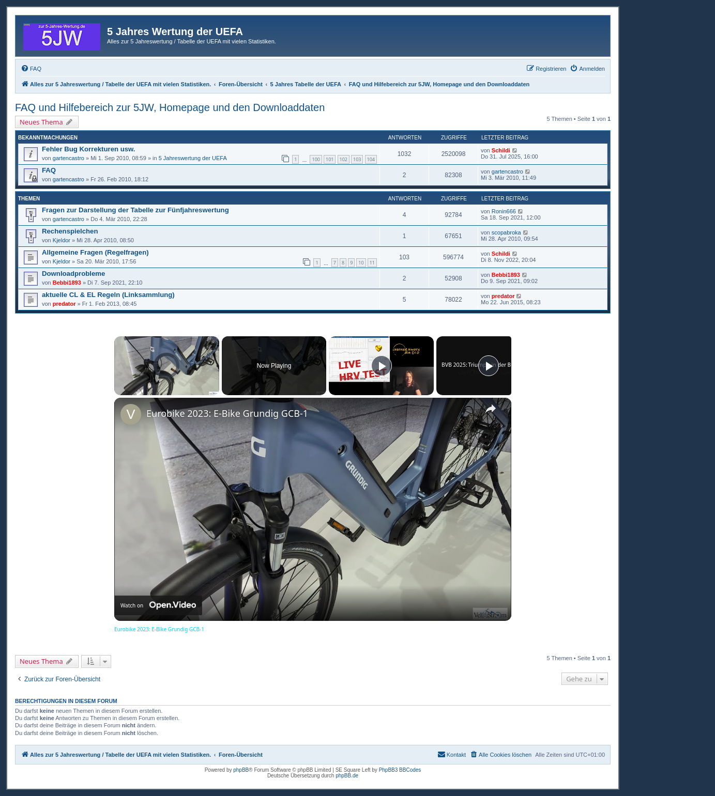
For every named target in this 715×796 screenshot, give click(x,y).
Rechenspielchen (70, 231)
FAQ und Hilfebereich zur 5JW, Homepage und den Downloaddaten (170, 107)
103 (357, 159)
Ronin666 (504, 211)
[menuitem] (31, 69)
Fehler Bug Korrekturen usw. (88, 149)
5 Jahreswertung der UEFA (193, 158)
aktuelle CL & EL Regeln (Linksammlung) (108, 295)
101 (329, 159)
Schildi (501, 150)
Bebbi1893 (67, 282)
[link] (130, 414)
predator (64, 304)
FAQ (49, 170)
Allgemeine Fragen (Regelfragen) (95, 252)
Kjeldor (61, 240)
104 (371, 159)
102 (343, 159)
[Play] (381, 365)
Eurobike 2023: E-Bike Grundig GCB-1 (227, 413)
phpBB (241, 770)
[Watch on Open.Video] (158, 605)
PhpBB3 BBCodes (400, 770)
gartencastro (68, 158)
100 (316, 159)
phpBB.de (347, 775)
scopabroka (506, 232)
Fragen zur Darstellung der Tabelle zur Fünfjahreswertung (135, 210)
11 (372, 262)
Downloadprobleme (73, 273)
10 (360, 262)
